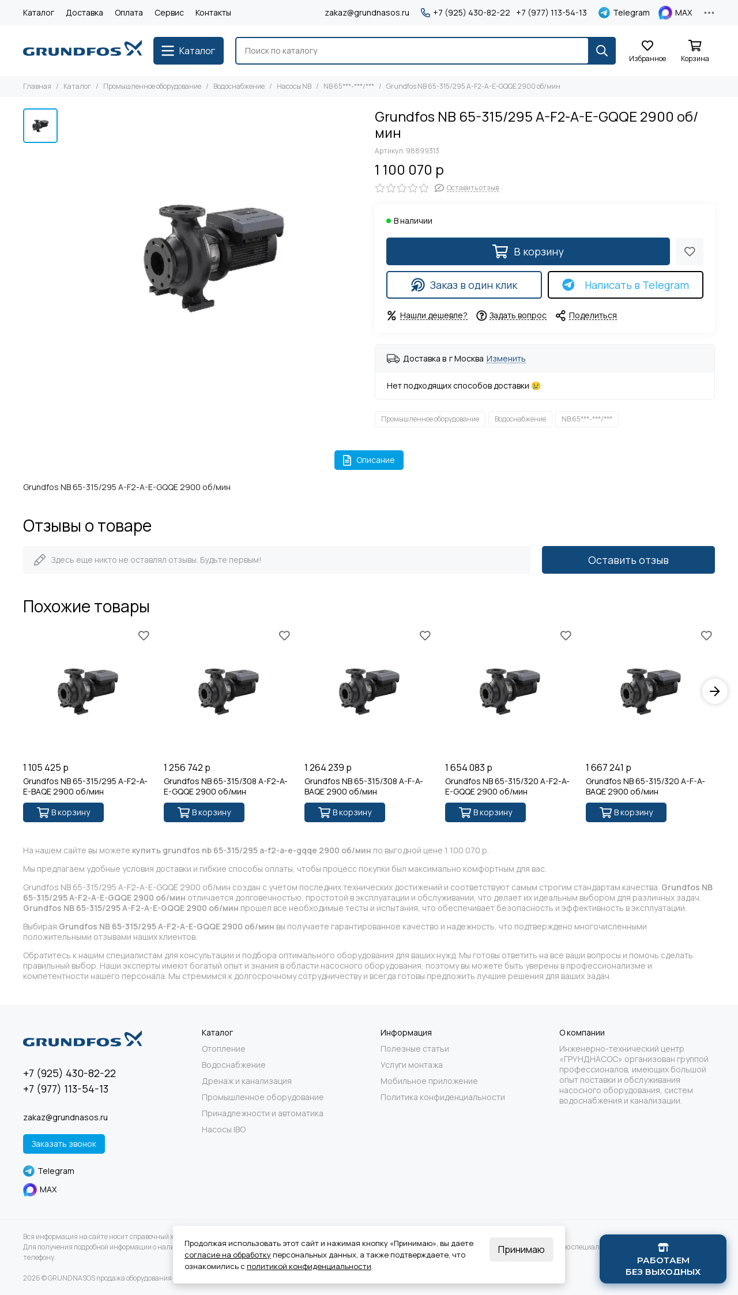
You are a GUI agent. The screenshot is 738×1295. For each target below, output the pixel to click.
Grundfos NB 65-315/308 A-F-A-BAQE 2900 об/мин (363, 786)
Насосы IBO (224, 1129)
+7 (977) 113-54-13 (551, 12)
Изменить (506, 359)
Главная (37, 86)
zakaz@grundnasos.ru (367, 12)
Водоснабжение (239, 86)
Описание (369, 459)
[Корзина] (695, 51)
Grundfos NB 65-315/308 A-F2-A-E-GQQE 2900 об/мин (226, 786)
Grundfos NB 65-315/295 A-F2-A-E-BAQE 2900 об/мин (85, 786)
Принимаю (521, 1249)
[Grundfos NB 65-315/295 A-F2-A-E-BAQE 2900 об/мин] (87, 691)
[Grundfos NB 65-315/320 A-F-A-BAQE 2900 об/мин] (650, 691)
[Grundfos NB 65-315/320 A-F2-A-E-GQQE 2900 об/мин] (509, 691)
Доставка (84, 12)
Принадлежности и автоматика (262, 1113)
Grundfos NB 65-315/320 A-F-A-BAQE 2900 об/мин (645, 786)
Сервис (169, 12)
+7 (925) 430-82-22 (465, 12)
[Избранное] (647, 51)
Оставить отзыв (628, 560)
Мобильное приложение (429, 1081)
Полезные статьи (415, 1049)
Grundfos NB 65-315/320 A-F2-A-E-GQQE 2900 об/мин (507, 786)
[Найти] (602, 51)
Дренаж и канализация (247, 1081)
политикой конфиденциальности (309, 1266)
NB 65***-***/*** (348, 86)
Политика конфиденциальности (443, 1097)
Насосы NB (294, 86)
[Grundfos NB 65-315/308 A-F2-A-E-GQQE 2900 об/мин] (228, 691)
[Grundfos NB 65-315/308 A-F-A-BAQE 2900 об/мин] (369, 691)
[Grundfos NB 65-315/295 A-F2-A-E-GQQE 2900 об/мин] (213, 258)
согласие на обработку (227, 1254)
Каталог (38, 12)
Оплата (129, 12)
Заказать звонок (64, 1143)
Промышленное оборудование (152, 86)
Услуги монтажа (412, 1065)
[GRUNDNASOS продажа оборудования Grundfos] (82, 51)
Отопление (224, 1049)
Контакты (213, 12)
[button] (715, 691)
